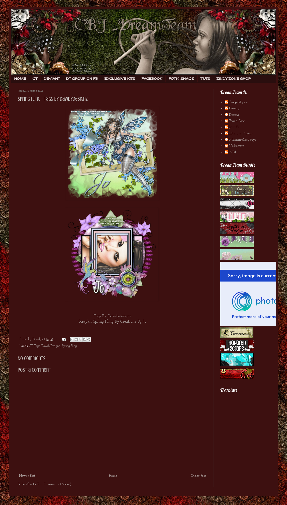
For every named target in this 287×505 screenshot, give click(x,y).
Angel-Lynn (238, 102)
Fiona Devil (238, 121)
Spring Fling (69, 346)
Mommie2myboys (242, 139)
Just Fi (234, 127)
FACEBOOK (151, 78)
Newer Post (27, 476)
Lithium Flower (241, 133)
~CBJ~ (233, 152)
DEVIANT (52, 78)
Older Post (198, 476)
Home (113, 476)
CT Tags (34, 346)
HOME (20, 78)
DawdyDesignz (50, 346)
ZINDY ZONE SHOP (233, 78)
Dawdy (234, 108)
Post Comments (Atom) (54, 484)
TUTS (205, 78)
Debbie (234, 115)
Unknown (236, 146)
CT (34, 78)
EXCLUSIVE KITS (119, 78)
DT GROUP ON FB (82, 78)
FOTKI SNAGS (181, 78)
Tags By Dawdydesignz (112, 316)
